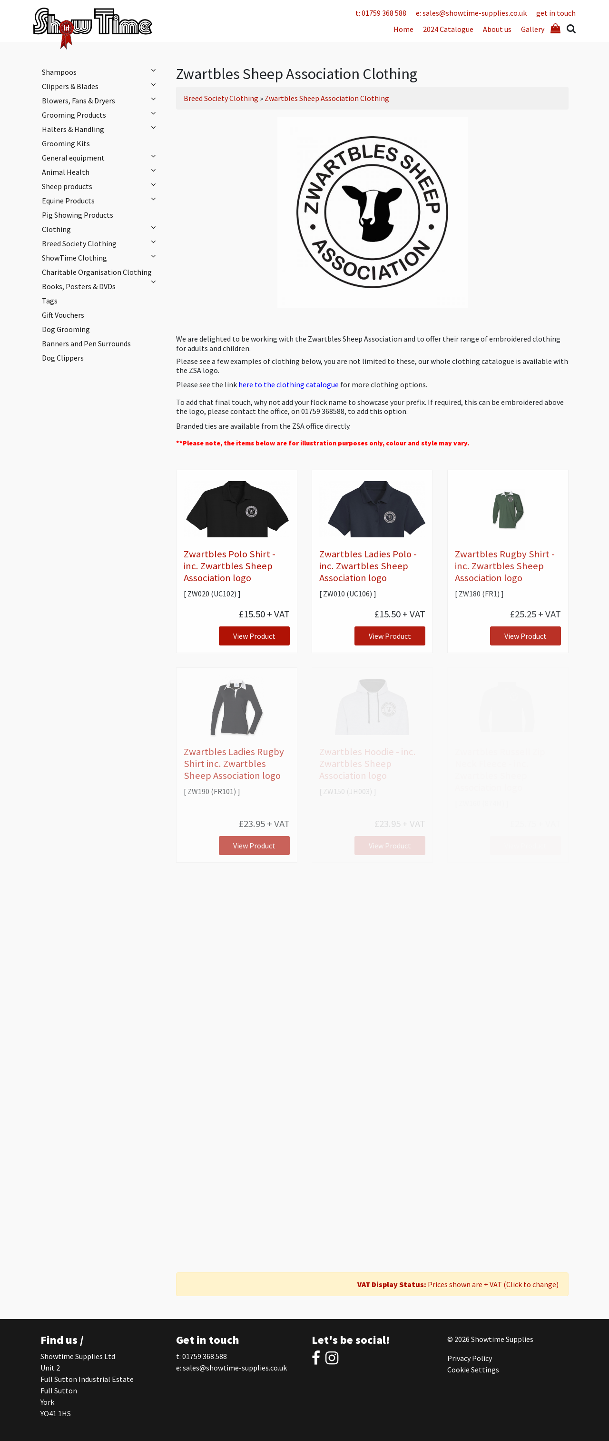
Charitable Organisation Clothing (101, 273)
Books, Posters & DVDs (79, 286)
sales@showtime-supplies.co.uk (235, 1367)
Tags (50, 300)
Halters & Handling (101, 128)
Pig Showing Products (77, 215)
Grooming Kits (66, 143)
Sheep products (101, 186)
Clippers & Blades (101, 86)
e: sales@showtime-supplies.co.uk (471, 13)
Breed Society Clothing (101, 243)
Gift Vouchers (63, 315)
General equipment (101, 157)
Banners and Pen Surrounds (86, 343)
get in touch (556, 13)
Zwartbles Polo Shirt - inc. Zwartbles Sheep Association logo (229, 566)
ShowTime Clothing (101, 257)
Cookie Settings (473, 1369)
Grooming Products (101, 114)
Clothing (101, 228)
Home (403, 29)
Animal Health (101, 171)
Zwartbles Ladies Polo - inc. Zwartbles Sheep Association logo (368, 566)
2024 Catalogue (448, 29)
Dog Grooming (66, 329)
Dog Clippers (63, 358)
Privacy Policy (469, 1358)
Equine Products (101, 200)
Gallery (532, 29)
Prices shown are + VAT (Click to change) (458, 1284)
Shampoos (101, 71)
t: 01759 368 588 (380, 13)
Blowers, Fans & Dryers (101, 100)
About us (497, 29)
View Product (254, 636)
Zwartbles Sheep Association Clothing (327, 98)
